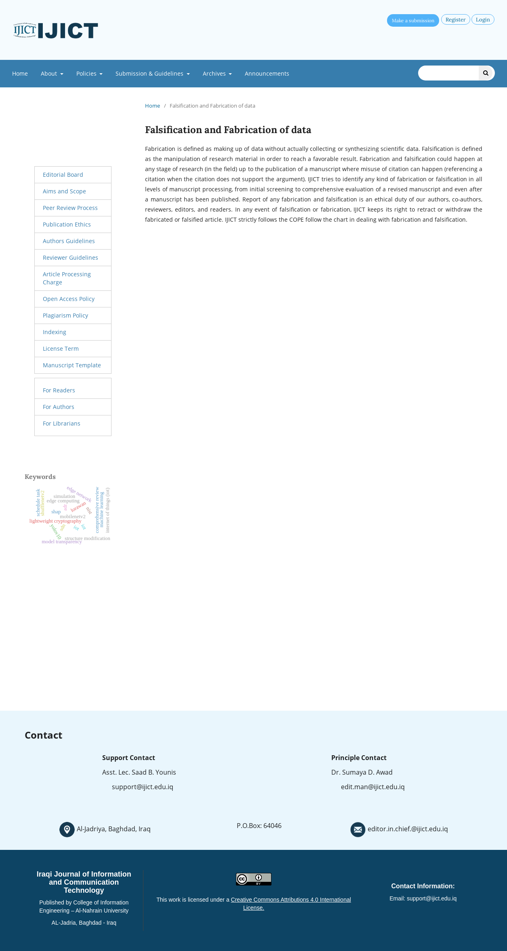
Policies (87, 73)
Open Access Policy (69, 299)
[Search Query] (456, 73)
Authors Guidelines (69, 241)
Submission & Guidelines (150, 73)
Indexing (54, 332)
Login (483, 19)
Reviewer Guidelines (70, 257)
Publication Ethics (67, 224)
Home (20, 73)
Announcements (267, 73)
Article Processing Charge (67, 278)
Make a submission (413, 20)
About (50, 73)
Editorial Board (63, 174)
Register (456, 19)
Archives (215, 73)
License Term (61, 348)
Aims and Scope (64, 191)
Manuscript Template (72, 365)
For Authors (58, 407)
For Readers (59, 390)
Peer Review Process (70, 208)
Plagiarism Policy (65, 315)
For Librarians (61, 423)
